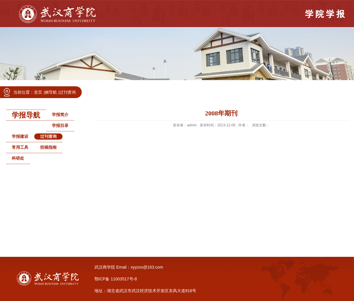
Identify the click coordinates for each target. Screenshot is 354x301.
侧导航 (51, 92)
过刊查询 (67, 92)
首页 (38, 92)
